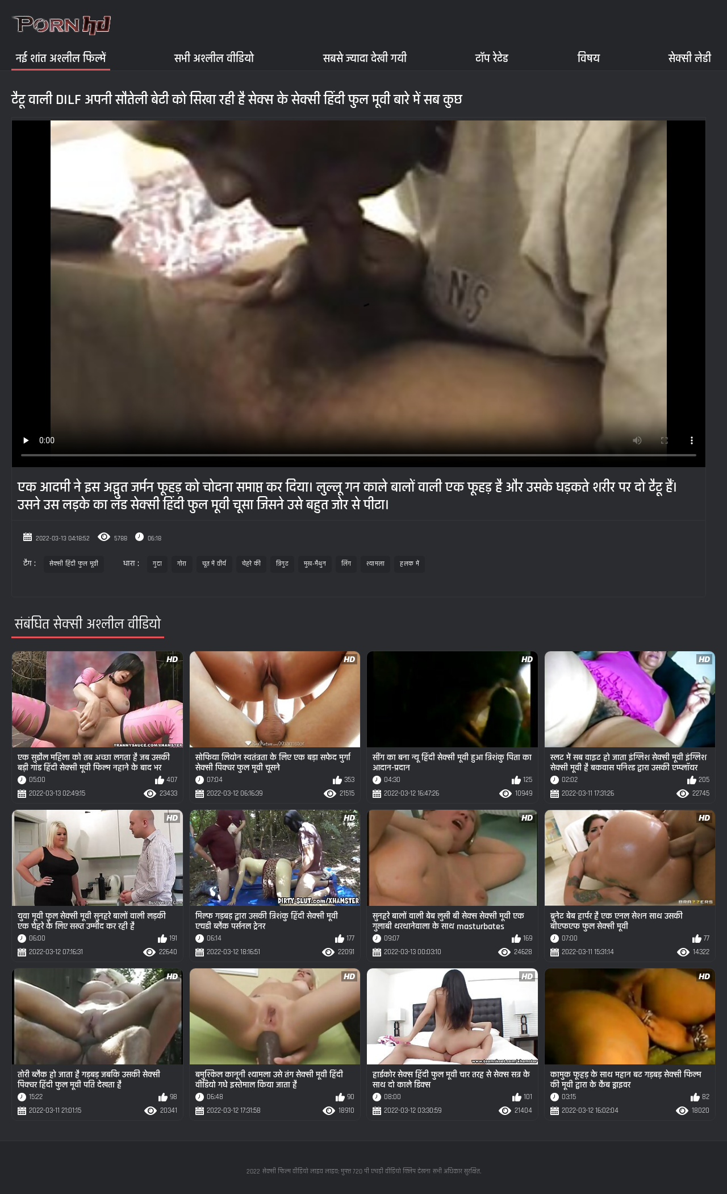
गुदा (157, 564)
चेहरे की (251, 564)
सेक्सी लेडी (689, 58)
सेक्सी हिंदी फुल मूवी (73, 564)
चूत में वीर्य (214, 564)
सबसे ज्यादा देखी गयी (365, 58)
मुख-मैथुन (315, 564)
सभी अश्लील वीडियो (214, 58)
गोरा (182, 564)
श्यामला (375, 564)
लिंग (346, 564)
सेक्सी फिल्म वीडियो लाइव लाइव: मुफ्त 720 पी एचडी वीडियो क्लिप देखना (346, 1171)
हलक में (409, 564)
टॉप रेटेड (491, 58)
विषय (589, 58)
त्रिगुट (282, 564)
